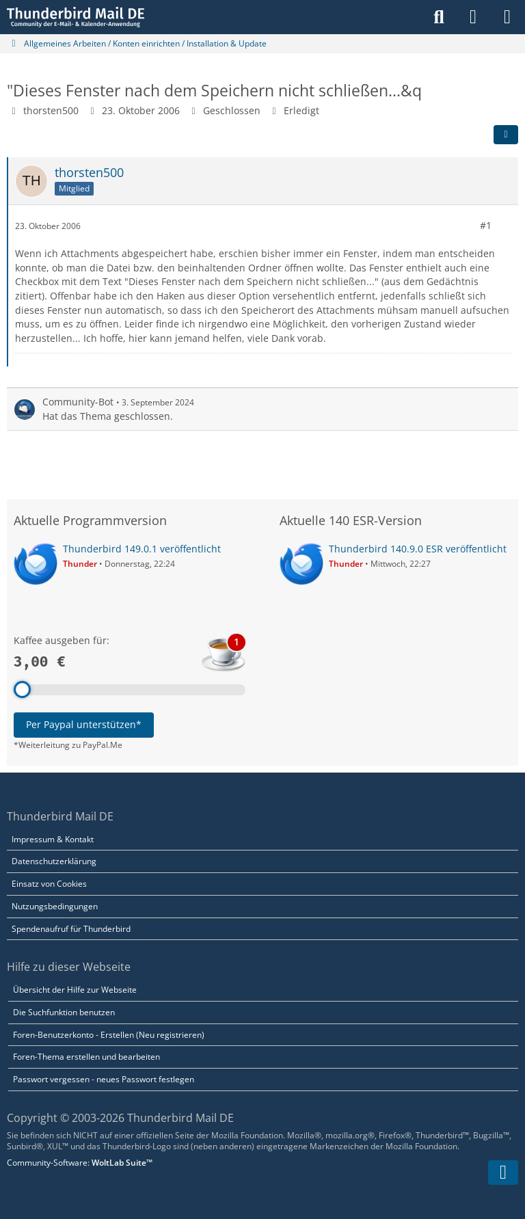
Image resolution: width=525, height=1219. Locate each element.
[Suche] (439, 17)
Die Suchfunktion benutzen (64, 1012)
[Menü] (507, 17)
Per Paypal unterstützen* (84, 724)
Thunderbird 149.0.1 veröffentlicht (142, 548)
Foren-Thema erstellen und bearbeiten (86, 1056)
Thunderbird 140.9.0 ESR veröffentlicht (418, 548)
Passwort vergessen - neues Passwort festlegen (103, 1079)
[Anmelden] (473, 17)
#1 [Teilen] (486, 225)
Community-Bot (77, 401)
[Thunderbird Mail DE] (75, 17)
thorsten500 (51, 110)
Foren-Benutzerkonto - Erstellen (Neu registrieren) (108, 1035)
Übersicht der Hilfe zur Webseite (75, 989)
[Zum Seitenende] (503, 1172)
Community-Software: (79, 1162)
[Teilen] (506, 134)
